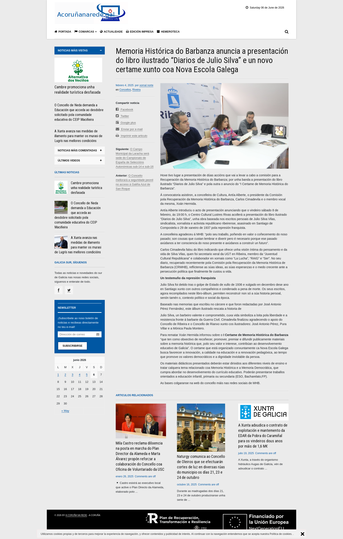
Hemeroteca (168, 31)
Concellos (125, 89)
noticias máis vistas (73, 50)
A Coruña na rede (76, 515)
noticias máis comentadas (77, 150)
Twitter (122, 116)
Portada (62, 31)
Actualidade (111, 31)
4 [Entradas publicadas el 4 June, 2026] (79, 374)
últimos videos (69, 160)
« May (65, 410)
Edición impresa (140, 31)
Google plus (126, 122)
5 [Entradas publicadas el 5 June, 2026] (87, 374)
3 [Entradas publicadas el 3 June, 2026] (72, 374)
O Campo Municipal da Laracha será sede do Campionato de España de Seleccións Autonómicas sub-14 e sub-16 (135, 157)
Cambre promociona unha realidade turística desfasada (86, 188)
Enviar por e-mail (129, 129)
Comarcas (84, 31)
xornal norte (146, 85)
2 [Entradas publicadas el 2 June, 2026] (65, 374)
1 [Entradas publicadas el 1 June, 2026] (58, 374)
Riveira (136, 89)
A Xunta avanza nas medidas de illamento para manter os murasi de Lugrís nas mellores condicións (78, 136)
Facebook (124, 109)
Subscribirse (72, 345)
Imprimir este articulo (131, 135)
